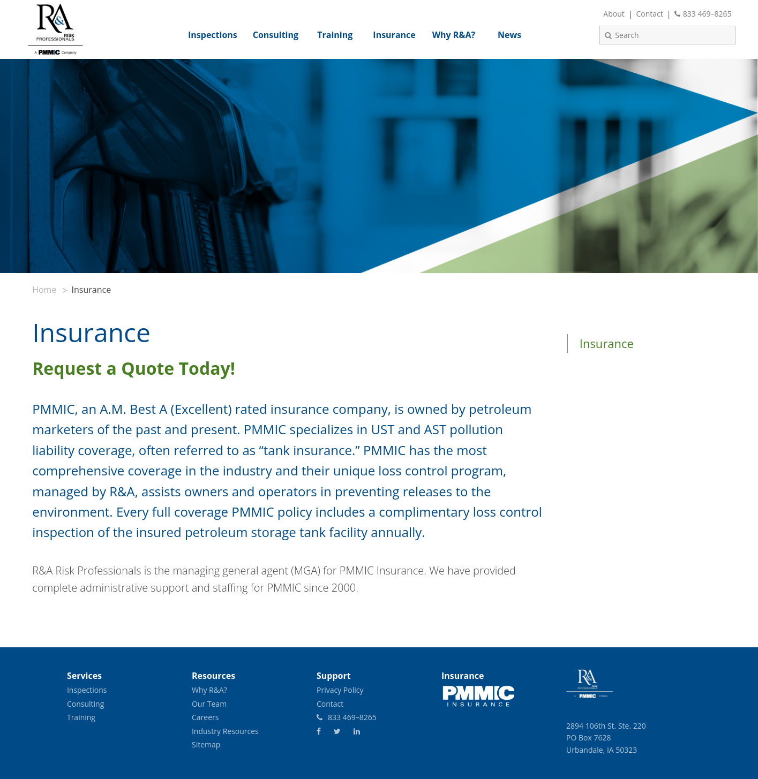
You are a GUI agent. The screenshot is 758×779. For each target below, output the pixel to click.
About (613, 14)
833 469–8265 (702, 14)
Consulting (85, 704)
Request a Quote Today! (135, 368)
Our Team (209, 704)
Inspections (87, 690)
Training (81, 717)
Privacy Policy (340, 690)
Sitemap (206, 744)
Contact (649, 14)
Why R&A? (209, 690)
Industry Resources (225, 731)
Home (44, 290)
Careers (205, 717)
